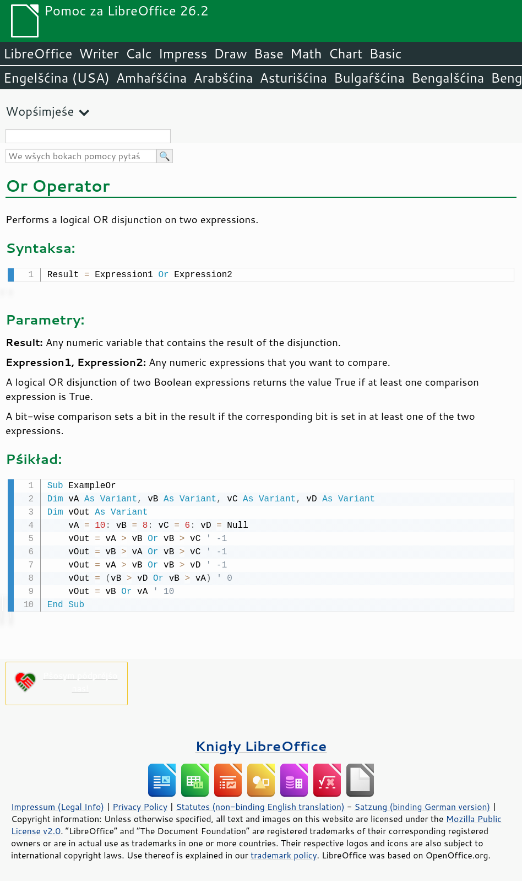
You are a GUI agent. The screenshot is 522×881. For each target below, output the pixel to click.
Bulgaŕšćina (369, 77)
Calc (139, 53)
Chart (345, 53)
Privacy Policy (139, 804)
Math (306, 53)
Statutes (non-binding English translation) (260, 804)
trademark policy (284, 853)
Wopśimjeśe (40, 111)
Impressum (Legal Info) (57, 804)
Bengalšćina (447, 77)
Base (269, 53)
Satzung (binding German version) (423, 804)
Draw (230, 53)
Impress (183, 53)
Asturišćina (293, 77)
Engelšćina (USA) (56, 77)
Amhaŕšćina (151, 77)
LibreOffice (37, 53)
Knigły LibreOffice (261, 743)
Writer (98, 53)
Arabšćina (223, 77)
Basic (385, 53)
